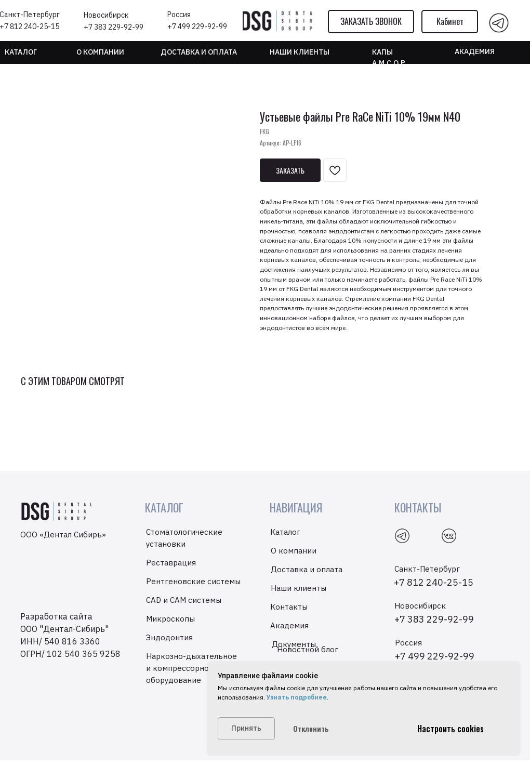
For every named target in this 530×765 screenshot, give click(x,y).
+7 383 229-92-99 (113, 27)
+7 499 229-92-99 (197, 26)
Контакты (289, 607)
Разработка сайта (56, 616)
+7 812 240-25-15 (433, 582)
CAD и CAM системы (183, 600)
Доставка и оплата (199, 52)
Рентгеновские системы (193, 581)
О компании (100, 52)
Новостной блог (307, 649)
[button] (371, 21)
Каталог (21, 52)
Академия (475, 51)
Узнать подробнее (296, 697)
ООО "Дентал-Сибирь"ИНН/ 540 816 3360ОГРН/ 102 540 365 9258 (70, 641)
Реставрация (171, 563)
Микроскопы (170, 619)
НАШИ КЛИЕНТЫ (299, 52)
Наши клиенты (298, 588)
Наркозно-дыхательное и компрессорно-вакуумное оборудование (199, 668)
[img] (498, 22)
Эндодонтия (169, 637)
